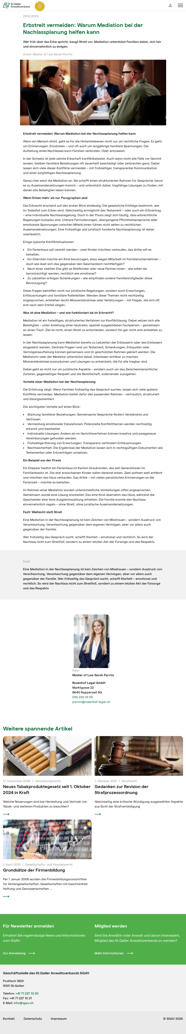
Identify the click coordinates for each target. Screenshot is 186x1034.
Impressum (59, 1018)
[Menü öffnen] (180, 5)
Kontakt (9, 1018)
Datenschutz (33, 1018)
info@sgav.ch (23, 1003)
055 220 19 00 (82, 697)
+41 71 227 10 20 (27, 993)
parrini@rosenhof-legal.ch (91, 702)
